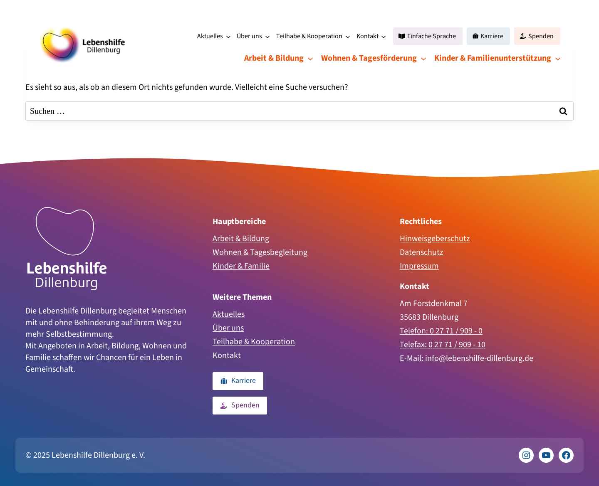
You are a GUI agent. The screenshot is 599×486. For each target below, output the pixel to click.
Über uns (249, 36)
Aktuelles (210, 36)
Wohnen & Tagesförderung (369, 58)
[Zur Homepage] (67, 248)
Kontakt (367, 36)
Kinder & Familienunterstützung (492, 58)
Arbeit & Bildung (274, 58)
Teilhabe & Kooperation (309, 36)
